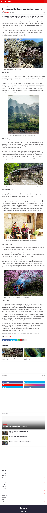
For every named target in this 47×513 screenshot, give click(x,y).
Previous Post (4, 375)
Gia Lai (23, 480)
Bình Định (23, 475)
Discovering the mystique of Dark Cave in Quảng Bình (18, 431)
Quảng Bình (23, 495)
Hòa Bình (23, 486)
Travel (10, 336)
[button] (1, 2)
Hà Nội (23, 484)
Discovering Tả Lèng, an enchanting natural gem (18, 436)
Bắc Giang (23, 473)
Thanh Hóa (23, 497)
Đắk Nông (23, 477)
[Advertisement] (23, 401)
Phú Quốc (23, 493)
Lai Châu (23, 488)
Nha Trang (23, 491)
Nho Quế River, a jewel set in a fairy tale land (33, 358)
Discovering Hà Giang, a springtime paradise (11, 358)
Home (3, 6)
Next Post (43, 375)
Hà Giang (7, 6)
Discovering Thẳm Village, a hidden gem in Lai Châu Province (20, 441)
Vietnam (23, 501)
